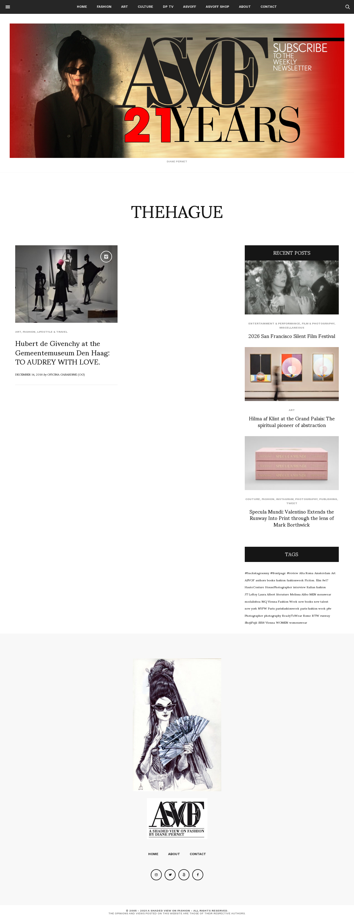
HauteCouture (254, 586)
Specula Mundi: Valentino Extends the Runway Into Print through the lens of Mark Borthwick (291, 518)
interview (299, 586)
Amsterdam (322, 572)
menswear (324, 594)
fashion (281, 580)
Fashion (104, 7)
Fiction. (310, 580)
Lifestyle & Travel (52, 331)
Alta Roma (306, 572)
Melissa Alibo (299, 594)
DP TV (168, 7)
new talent (321, 601)
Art (124, 7)
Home (82, 7)
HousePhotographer (278, 586)
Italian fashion (316, 586)
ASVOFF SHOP (217, 7)
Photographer (254, 615)
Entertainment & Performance (274, 323)
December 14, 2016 (29, 374)
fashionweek (295, 580)
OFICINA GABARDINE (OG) (66, 374)
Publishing (328, 499)
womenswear (298, 622)
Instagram (284, 499)
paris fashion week (313, 608)
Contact (269, 7)
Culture (145, 7)
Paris (271, 608)
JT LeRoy (251, 594)
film (318, 580)
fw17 (325, 580)
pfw (329, 608)
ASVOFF (189, 7)
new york (251, 608)
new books (305, 601)
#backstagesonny (257, 572)
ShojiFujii (251, 622)
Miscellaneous (291, 327)
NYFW (262, 608)
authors (261, 580)
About (245, 7)
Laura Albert (266, 594)
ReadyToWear (292, 615)
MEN (312, 594)
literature (282, 594)
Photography (306, 499)
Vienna (270, 622)
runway (325, 615)
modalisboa (253, 601)
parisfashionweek (287, 608)
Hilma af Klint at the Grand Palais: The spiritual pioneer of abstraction (292, 421)
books (271, 580)
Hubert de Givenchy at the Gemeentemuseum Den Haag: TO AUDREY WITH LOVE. (62, 352)
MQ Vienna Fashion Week (279, 601)
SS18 (261, 622)
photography (272, 615)
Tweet (291, 503)
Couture (252, 499)
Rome (307, 615)
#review (292, 572)
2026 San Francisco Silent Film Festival (291, 335)
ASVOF (249, 580)
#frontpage (278, 572)
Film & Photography (318, 323)
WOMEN (282, 622)
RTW (315, 615)
